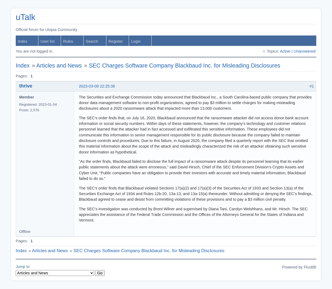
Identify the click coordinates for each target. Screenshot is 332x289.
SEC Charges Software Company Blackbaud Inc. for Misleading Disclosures (184, 65)
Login (136, 41)
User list (48, 41)
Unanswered (304, 51)
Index (22, 41)
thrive (25, 86)
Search (92, 41)
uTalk (25, 17)
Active (285, 51)
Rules (68, 41)
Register (115, 41)
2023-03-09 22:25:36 (97, 86)
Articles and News (59, 65)
